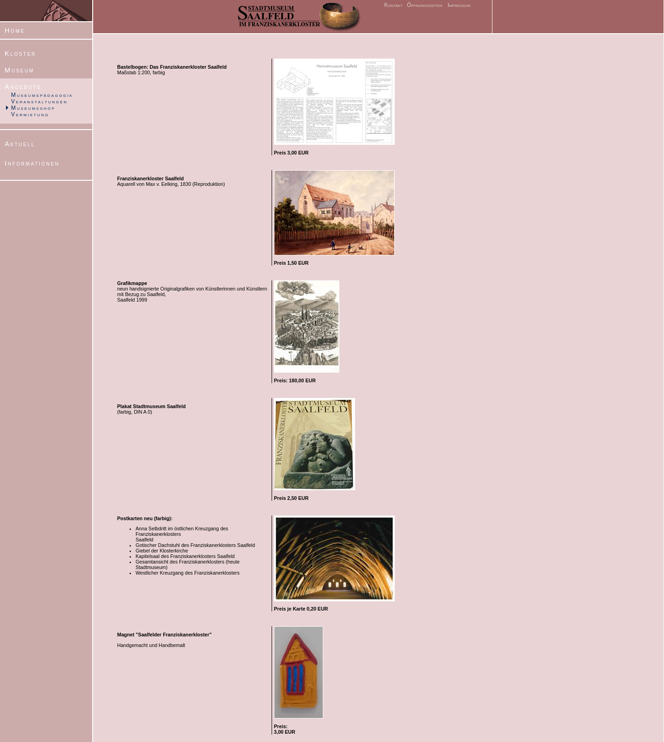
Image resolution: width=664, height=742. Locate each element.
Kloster (20, 53)
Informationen (32, 163)
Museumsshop (33, 108)
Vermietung (30, 114)
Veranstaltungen (39, 101)
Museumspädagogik (42, 95)
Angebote (23, 86)
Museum (19, 70)
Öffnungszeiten (423, 5)
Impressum (459, 5)
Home (15, 30)
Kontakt (393, 5)
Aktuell (20, 144)
